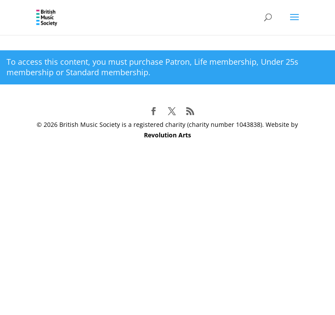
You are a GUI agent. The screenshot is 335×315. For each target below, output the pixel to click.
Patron (177, 61)
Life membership (225, 61)
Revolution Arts (167, 135)
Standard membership (107, 72)
